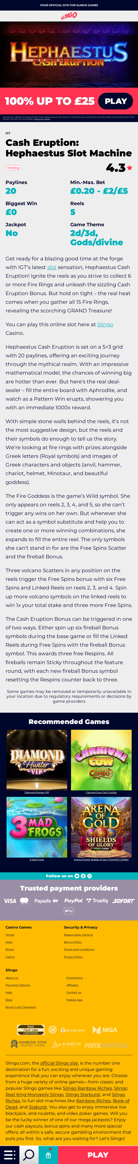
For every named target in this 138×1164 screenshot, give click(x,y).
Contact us (73, 992)
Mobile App (74, 1000)
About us (12, 978)
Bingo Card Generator (21, 1007)
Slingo (105, 324)
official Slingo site (59, 1063)
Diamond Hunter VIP (37, 792)
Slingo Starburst (83, 1094)
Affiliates (72, 985)
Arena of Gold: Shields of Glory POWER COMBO (101, 859)
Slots (9, 942)
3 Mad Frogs (37, 859)
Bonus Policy (73, 942)
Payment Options (18, 985)
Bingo (10, 949)
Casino (10, 957)
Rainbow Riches (93, 1100)
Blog (9, 1000)
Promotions (74, 978)
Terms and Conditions (79, 949)
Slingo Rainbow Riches (87, 1088)
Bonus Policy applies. (42, 119)
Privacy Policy (73, 957)
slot (51, 267)
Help (9, 992)
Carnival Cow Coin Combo (101, 792)
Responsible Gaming (78, 935)
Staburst (38, 1107)
